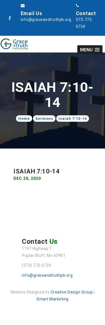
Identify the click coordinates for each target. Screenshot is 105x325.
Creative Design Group (72, 292)
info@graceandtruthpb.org (47, 275)
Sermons (44, 118)
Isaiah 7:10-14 (73, 118)
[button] (89, 49)
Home (24, 118)
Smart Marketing (52, 299)
